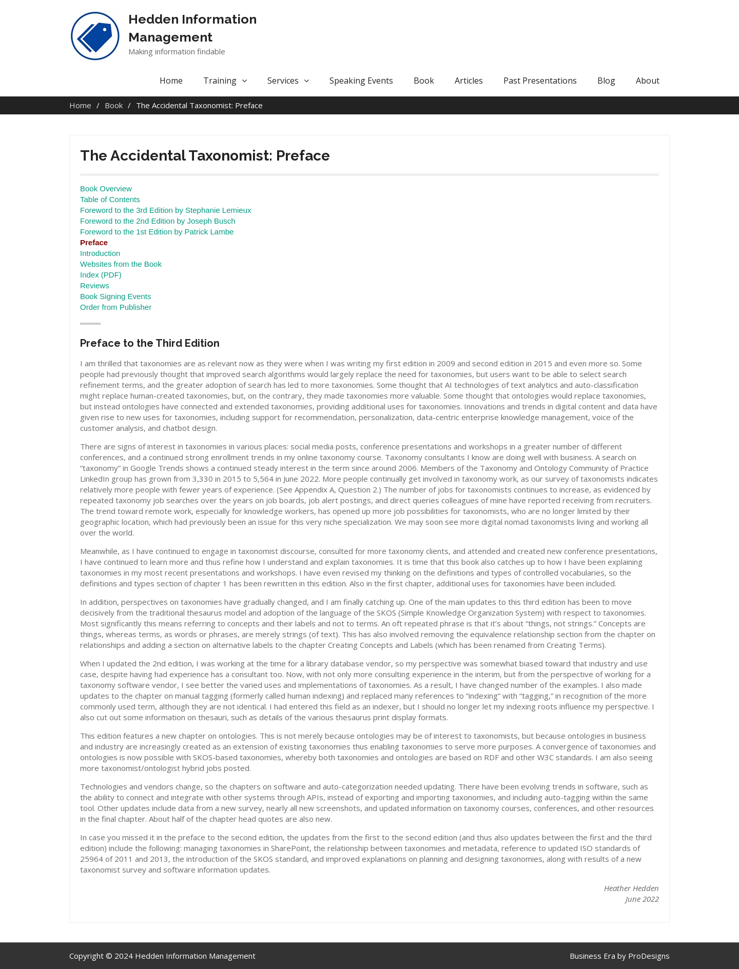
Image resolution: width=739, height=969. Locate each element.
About (647, 80)
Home (171, 80)
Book (424, 80)
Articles (469, 80)
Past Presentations (540, 80)
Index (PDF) (101, 274)
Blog (606, 80)
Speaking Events (361, 80)
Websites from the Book (121, 264)
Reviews (94, 285)
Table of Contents (110, 199)
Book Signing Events (115, 296)
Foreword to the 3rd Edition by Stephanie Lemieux (165, 210)
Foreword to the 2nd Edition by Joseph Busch (158, 220)
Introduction (100, 253)
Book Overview (106, 188)
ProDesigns (649, 956)
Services (283, 80)
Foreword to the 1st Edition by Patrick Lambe (157, 231)
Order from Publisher (115, 307)
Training (220, 80)
